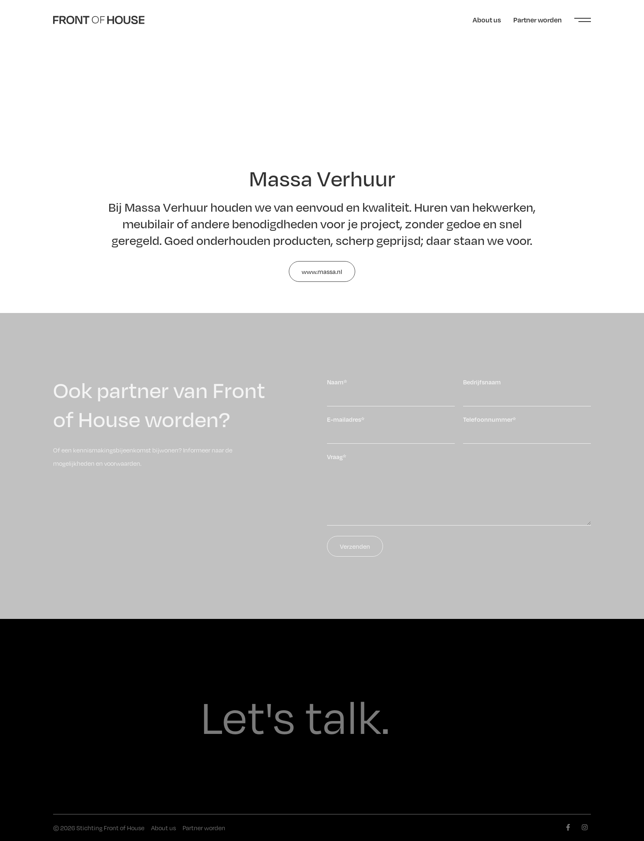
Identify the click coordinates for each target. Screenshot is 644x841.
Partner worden (537, 19)
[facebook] (568, 827)
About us (487, 19)
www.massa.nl (322, 271)
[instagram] (584, 827)
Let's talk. (295, 716)
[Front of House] (98, 20)
